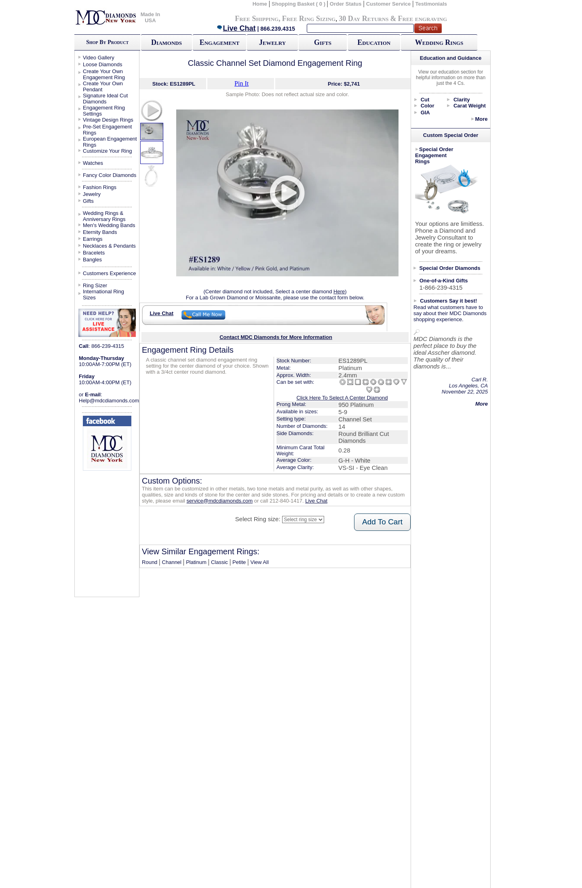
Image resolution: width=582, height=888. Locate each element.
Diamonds (166, 42)
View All (260, 562)
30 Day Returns (363, 19)
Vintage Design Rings (108, 120)
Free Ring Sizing (309, 19)
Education (373, 42)
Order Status (346, 4)
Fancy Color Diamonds (109, 175)
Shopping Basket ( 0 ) (299, 4)
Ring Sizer (95, 285)
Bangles (92, 260)
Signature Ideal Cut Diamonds (105, 99)
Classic (219, 562)
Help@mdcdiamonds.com (109, 401)
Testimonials (431, 4)
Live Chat (236, 28)
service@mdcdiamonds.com (220, 501)
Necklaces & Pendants (109, 246)
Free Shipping (256, 19)
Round (149, 562)
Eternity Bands (100, 232)
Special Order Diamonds (450, 268)
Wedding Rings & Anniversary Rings (104, 216)
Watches (93, 163)
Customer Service (388, 4)
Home (260, 4)
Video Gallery (98, 58)
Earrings (92, 239)
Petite (239, 562)
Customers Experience (109, 273)
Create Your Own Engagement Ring (104, 74)
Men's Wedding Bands (109, 225)
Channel (171, 562)
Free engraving (422, 19)
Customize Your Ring (107, 151)
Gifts (322, 42)
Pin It (241, 83)
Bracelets (94, 253)
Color (427, 106)
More (481, 119)
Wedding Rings (439, 42)
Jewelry (272, 42)
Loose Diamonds (102, 64)
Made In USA (150, 17)
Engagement (220, 42)
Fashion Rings (99, 187)
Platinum (196, 562)
